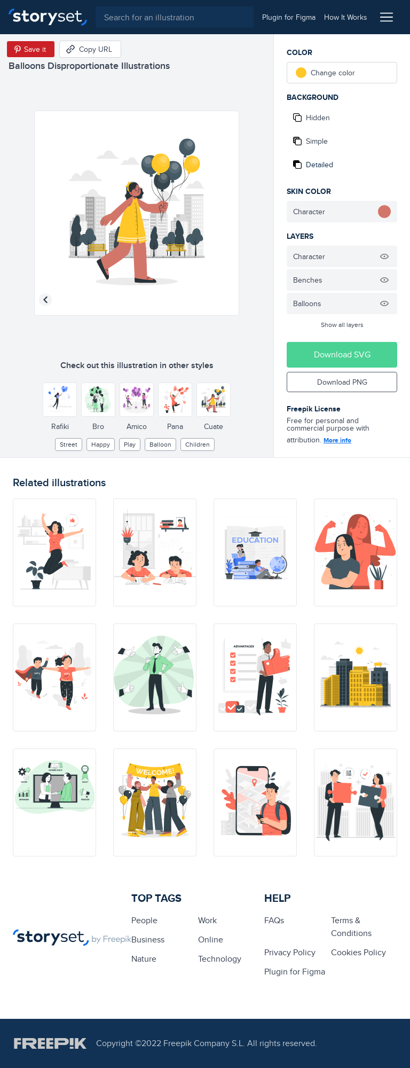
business (147, 939)
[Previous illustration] (45, 299)
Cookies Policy (358, 952)
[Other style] (60, 400)
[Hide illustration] (384, 256)
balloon (160, 444)
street (68, 444)
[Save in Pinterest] (30, 49)
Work (207, 920)
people (144, 920)
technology (219, 959)
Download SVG (342, 354)
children (197, 444)
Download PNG (342, 382)
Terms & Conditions (351, 926)
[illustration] (54, 552)
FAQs (274, 920)
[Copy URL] (90, 49)
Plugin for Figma (294, 971)
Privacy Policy (290, 952)
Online (210, 939)
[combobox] (175, 17)
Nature (143, 959)
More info (337, 440)
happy (100, 444)
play (130, 444)
